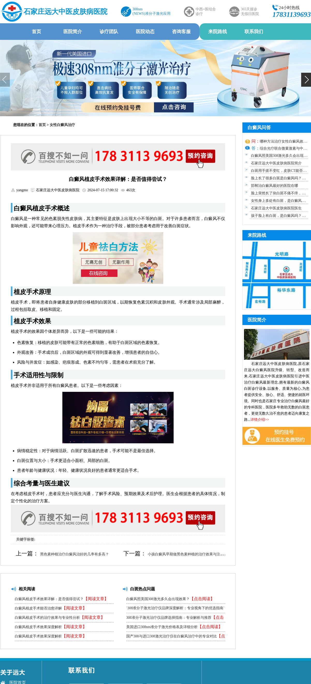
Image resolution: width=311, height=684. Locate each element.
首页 (36, 31)
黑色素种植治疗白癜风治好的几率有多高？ (74, 554)
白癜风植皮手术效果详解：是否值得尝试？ (61, 599)
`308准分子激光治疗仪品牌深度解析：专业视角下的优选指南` (175, 609)
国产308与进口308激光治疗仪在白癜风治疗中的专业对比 (175, 637)
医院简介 (72, 31)
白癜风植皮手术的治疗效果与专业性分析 (60, 617)
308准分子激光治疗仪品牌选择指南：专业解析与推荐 (175, 618)
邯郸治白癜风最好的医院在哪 (274, 186)
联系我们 (254, 31)
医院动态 (145, 31)
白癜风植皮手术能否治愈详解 (51, 608)
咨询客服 (181, 31)
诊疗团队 (109, 31)
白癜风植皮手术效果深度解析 (51, 626)
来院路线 (217, 31)
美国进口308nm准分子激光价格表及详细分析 (174, 626)
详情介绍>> (259, 420)
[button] (306, 80)
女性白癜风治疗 (62, 125)
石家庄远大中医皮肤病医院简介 (276, 163)
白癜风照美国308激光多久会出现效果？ (170, 599)
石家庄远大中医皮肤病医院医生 (276, 208)
